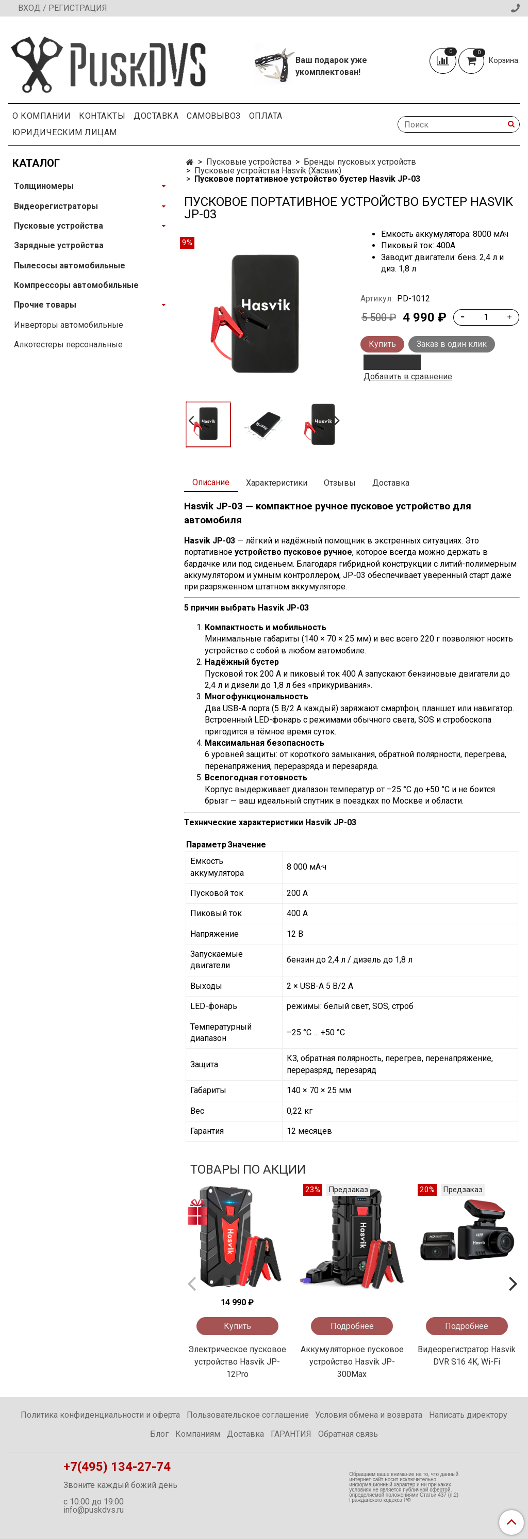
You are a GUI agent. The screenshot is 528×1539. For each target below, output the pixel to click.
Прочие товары (45, 305)
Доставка (156, 116)
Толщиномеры (44, 186)
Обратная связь (348, 1434)
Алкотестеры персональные (68, 344)
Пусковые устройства (248, 162)
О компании (41, 116)
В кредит (392, 362)
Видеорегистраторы (56, 206)
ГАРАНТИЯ (291, 1434)
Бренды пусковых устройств (360, 162)
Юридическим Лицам (64, 132)
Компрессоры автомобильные (76, 285)
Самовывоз (214, 116)
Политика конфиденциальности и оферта (100, 1415)
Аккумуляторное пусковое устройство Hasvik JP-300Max (352, 1361)
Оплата (266, 116)
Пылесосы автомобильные (69, 265)
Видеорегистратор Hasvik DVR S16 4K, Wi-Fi (467, 1355)
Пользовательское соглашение (248, 1415)
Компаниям (197, 1434)
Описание (210, 482)
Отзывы (340, 483)
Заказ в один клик (452, 344)
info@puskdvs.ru (93, 1510)
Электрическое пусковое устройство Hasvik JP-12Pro (237, 1361)
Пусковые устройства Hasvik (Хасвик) (267, 170)
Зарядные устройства (59, 245)
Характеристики (276, 483)
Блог (159, 1434)
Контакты (102, 116)
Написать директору (468, 1415)
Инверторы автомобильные (68, 325)
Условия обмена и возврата (368, 1415)
